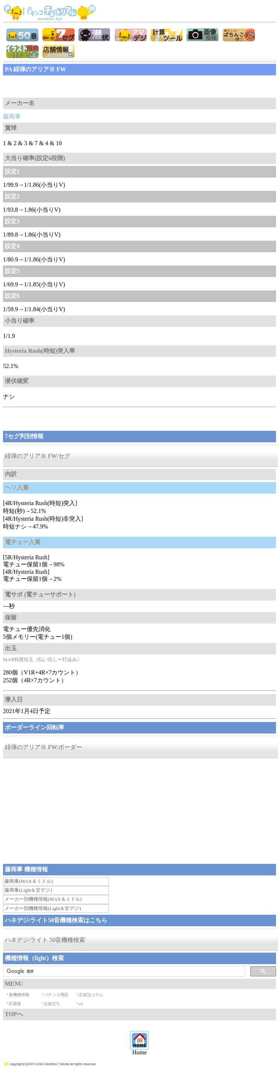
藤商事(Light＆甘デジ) (28, 890)
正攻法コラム (91, 994)
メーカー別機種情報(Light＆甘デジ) (42, 908)
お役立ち (52, 1003)
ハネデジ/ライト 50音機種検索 (45, 940)
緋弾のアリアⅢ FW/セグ (37, 456)
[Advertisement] (62, 86)
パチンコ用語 (56, 994)
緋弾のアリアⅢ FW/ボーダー (43, 747)
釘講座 (15, 1003)
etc (81, 1003)
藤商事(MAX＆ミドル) (28, 881)
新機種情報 (19, 994)
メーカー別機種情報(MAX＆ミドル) (43, 899)
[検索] (123, 971)
